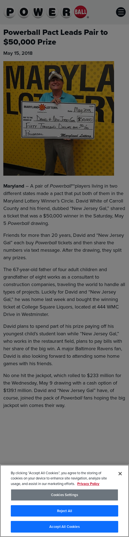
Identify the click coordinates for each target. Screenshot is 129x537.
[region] (64, 501)
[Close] (120, 474)
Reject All (64, 510)
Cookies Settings (64, 494)
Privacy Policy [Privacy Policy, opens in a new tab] (88, 483)
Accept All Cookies (64, 526)
